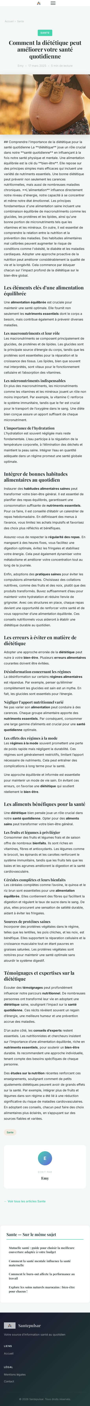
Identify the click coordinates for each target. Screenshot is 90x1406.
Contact (9, 1381)
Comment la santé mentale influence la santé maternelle (40, 1263)
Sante (20, 21)
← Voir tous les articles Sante (25, 1201)
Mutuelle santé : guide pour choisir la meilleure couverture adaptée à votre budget (41, 1250)
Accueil (9, 21)
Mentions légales (15, 1374)
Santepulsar (22, 1325)
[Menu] (53, 3)
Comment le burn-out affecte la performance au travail (42, 1276)
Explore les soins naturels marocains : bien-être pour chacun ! (42, 1289)
